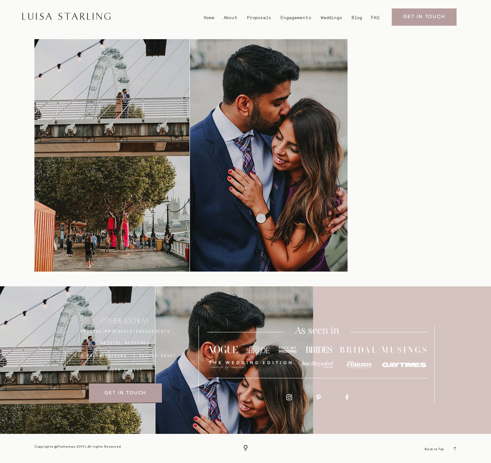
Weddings (331, 17)
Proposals (259, 17)
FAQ (375, 17)
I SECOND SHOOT (154, 355)
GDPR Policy (125, 369)
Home (209, 17)
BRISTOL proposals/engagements (125, 331)
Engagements (296, 17)
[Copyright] (245, 448)
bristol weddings (125, 343)
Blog (357, 17)
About (231, 17)
